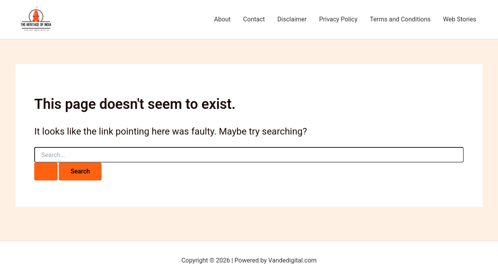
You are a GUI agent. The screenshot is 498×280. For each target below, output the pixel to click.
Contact (254, 19)
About (222, 19)
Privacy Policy (338, 19)
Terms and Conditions (400, 19)
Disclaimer (292, 19)
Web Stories (459, 19)
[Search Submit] (46, 171)
